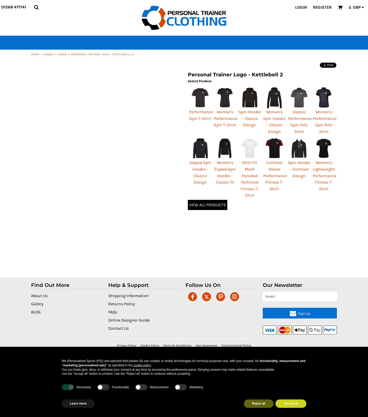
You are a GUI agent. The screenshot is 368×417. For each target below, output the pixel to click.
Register (322, 7)
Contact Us (118, 328)
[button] (36, 7)
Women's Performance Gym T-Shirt (226, 118)
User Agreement (206, 345)
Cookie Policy (149, 345)
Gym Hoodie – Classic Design (250, 118)
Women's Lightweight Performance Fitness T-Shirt (324, 175)
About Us (39, 295)
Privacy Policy (126, 345)
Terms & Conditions (177, 345)
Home (35, 54)
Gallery (37, 303)
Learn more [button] (78, 403)
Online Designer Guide (129, 320)
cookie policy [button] (142, 365)
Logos (49, 54)
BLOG (36, 312)
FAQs (112, 312)
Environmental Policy (236, 345)
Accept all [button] (291, 403)
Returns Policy (121, 303)
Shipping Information (128, 295)
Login (301, 7)
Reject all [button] (259, 403)
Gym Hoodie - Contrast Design (299, 169)
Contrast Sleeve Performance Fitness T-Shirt (275, 175)
